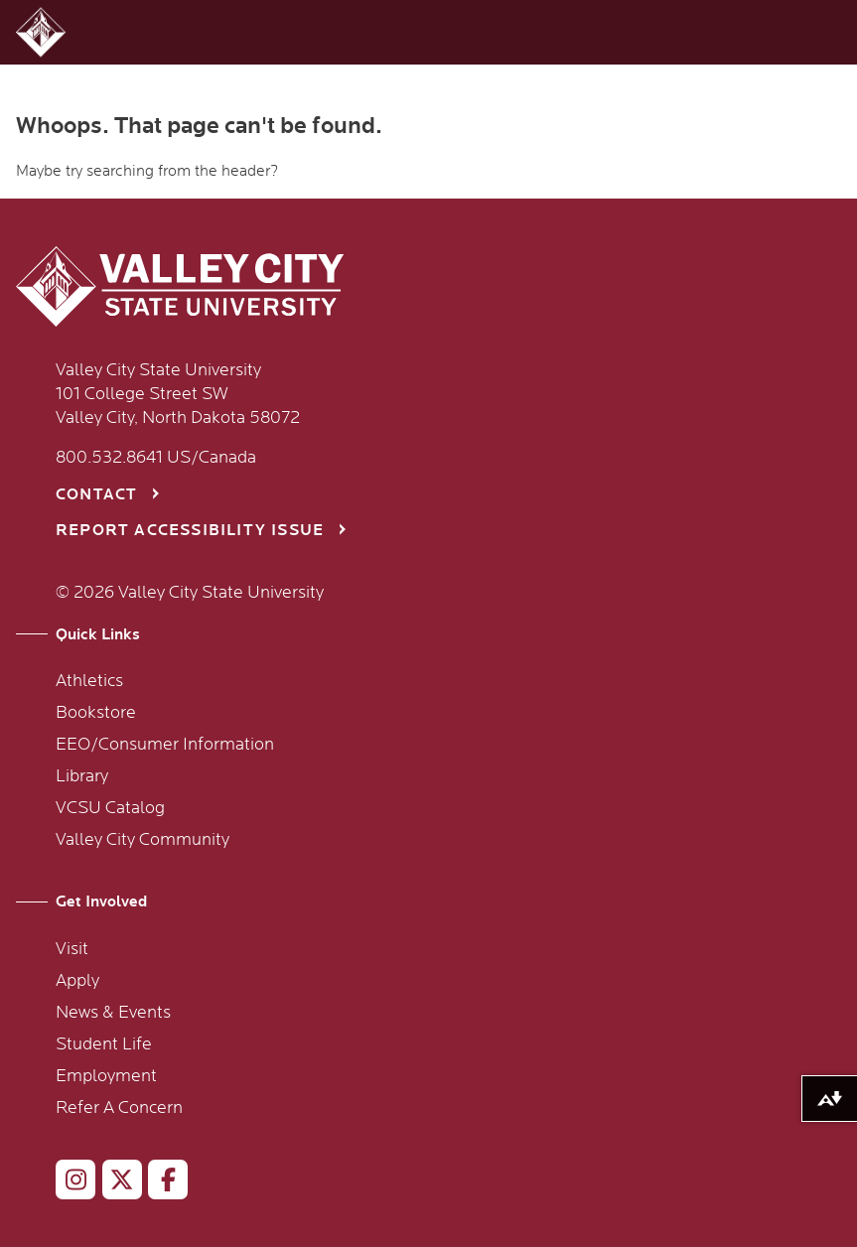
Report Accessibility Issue (190, 530)
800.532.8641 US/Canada (156, 458)
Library (82, 776)
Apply (77, 981)
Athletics (89, 681)
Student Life (104, 1044)
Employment (106, 1076)
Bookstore (96, 713)
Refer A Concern (119, 1108)
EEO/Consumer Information (165, 745)
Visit (72, 949)
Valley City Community (142, 840)
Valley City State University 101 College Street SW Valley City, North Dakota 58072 (178, 394)
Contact (96, 494)
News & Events (113, 1013)
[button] (43, 32)
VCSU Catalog (110, 808)
